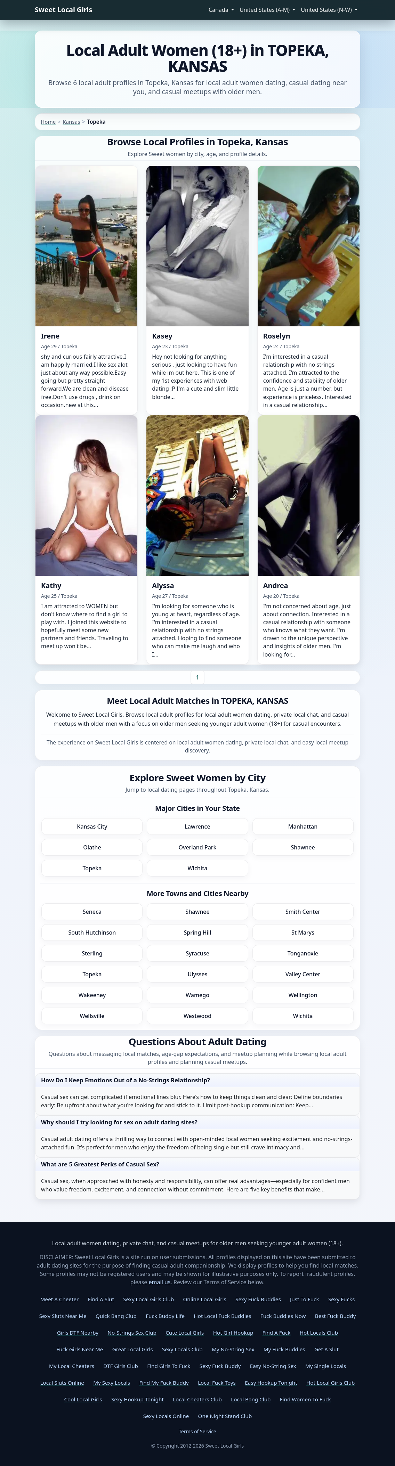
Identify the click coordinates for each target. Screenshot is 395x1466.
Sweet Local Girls (63, 9)
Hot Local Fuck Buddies (222, 1315)
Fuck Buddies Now (283, 1315)
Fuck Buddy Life (165, 1315)
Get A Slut (326, 1349)
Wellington (303, 995)
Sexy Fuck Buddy (220, 1365)
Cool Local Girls (83, 1399)
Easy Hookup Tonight (271, 1382)
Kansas (71, 121)
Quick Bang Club (116, 1315)
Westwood (197, 1016)
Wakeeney (92, 995)
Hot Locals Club (319, 1332)
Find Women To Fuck (305, 1399)
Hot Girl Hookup (233, 1332)
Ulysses (197, 974)
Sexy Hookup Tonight (137, 1399)
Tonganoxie (303, 953)
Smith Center (302, 911)
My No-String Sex (233, 1349)
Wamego (197, 995)
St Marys (302, 932)
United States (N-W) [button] (327, 10)
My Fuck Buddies (284, 1349)
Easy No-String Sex (273, 1365)
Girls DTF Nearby (77, 1332)
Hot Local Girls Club (330, 1382)
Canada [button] (219, 10)
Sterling (92, 953)
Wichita (198, 868)
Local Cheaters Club (197, 1399)
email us (160, 1282)
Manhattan (303, 826)
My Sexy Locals (111, 1382)
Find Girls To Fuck (168, 1365)
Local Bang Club (251, 1399)
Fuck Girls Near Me (79, 1349)
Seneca (92, 911)
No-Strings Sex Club (131, 1332)
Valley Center (302, 974)
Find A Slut (101, 1299)
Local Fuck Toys (217, 1382)
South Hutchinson (92, 932)
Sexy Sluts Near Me (63, 1315)
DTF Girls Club (120, 1365)
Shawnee (303, 847)
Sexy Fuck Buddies (258, 1299)
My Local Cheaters (71, 1365)
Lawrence (197, 826)
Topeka (92, 868)
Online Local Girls (204, 1299)
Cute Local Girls (185, 1332)
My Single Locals (325, 1365)
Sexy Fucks (341, 1299)
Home (48, 121)
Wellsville (92, 1016)
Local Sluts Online (62, 1382)
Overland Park (197, 847)
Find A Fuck (277, 1332)
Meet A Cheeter (59, 1299)
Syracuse (197, 953)
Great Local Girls (132, 1349)
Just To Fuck (304, 1299)
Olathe (92, 847)
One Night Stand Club (225, 1415)
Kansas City (92, 826)
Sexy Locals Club (182, 1349)
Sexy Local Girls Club (148, 1299)
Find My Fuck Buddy (164, 1382)
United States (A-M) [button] (265, 10)
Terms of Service (197, 1431)
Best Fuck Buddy (335, 1315)
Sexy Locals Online (166, 1415)
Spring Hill (197, 932)
